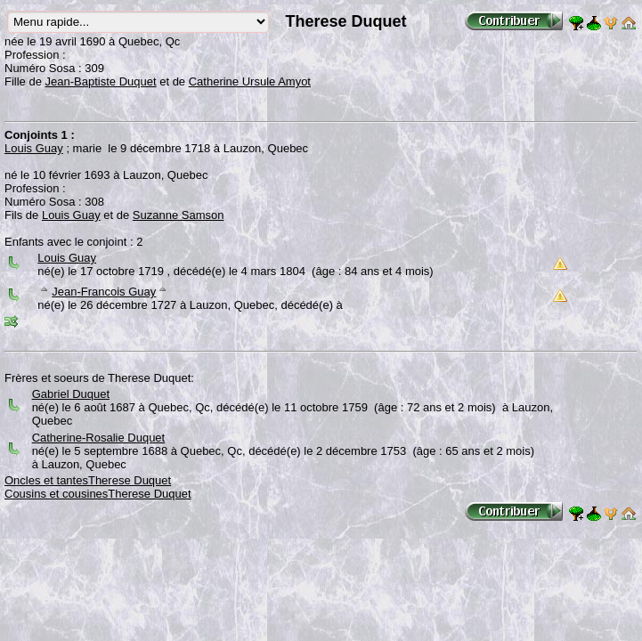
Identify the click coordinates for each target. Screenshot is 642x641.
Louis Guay (33, 148)
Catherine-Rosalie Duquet (99, 437)
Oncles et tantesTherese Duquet (87, 480)
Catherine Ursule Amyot (250, 81)
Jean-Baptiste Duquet (101, 81)
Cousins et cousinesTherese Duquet (97, 493)
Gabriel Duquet (71, 394)
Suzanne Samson (178, 215)
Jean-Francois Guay (104, 291)
